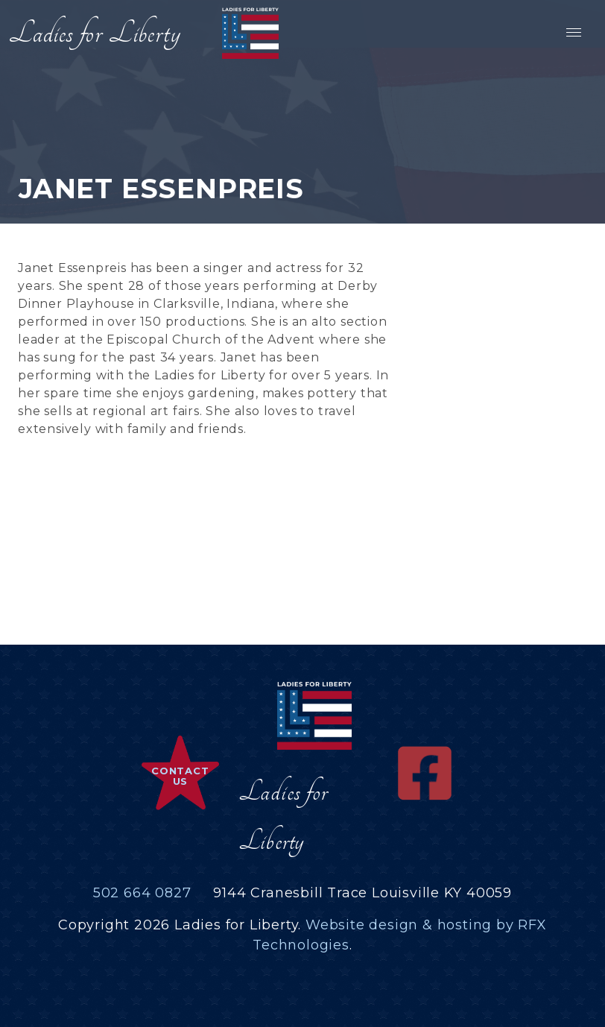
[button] (572, 33)
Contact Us (180, 776)
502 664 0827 (142, 893)
